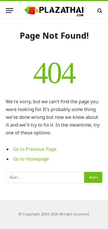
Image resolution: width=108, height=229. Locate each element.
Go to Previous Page (34, 149)
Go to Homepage (31, 159)
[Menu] (9, 10)
